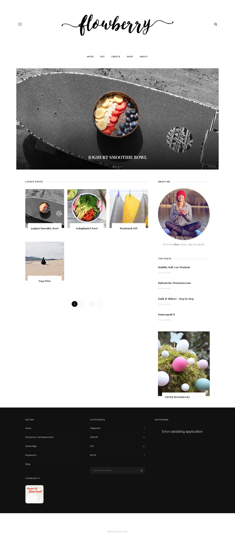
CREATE (115, 57)
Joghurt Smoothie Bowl (117, 157)
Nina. (177, 244)
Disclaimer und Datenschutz (39, 437)
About (144, 57)
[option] (117, 119)
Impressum (31, 455)
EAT (102, 57)
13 (92, 304)
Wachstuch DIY (129, 228)
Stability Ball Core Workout (174, 267)
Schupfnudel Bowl (87, 228)
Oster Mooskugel (177, 397)
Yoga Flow (45, 281)
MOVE (90, 57)
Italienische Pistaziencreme (174, 283)
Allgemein (95, 428)
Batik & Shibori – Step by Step (176, 298)
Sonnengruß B (166, 314)
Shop (130, 57)
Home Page (31, 446)
